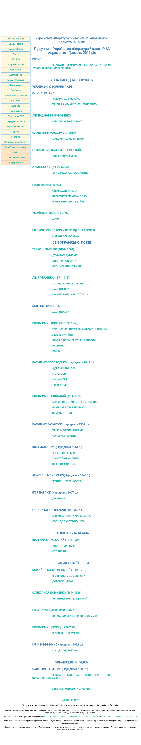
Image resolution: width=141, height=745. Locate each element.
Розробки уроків (16, 64)
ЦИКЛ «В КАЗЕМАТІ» (64, 260)
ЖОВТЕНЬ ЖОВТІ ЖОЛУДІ (67, 481)
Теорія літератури (15, 80)
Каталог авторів (16, 38)
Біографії (15, 106)
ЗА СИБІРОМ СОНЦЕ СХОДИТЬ (70, 173)
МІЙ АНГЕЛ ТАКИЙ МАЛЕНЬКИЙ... (72, 515)
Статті (16, 54)
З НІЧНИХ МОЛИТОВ (64, 464)
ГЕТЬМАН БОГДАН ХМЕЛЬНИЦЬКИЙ (56, 150)
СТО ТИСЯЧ (59, 551)
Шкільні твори (16, 44)
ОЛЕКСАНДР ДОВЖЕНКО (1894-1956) (56, 592)
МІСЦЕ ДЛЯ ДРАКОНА (65, 650)
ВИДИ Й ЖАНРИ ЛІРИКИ (66, 266)
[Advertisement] (70, 17)
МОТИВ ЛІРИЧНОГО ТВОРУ (67, 283)
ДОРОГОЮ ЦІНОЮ (62, 581)
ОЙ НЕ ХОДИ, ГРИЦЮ (64, 190)
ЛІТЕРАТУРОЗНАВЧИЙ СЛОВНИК (71, 688)
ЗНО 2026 (15, 59)
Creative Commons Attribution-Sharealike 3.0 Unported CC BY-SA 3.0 (71, 717)
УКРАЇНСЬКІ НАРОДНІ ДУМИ (51, 213)
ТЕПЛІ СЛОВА (60, 384)
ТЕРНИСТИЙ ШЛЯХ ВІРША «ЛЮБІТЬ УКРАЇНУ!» (79, 329)
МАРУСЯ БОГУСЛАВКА (65, 236)
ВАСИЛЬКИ (59, 345)
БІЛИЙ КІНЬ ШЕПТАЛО (65, 633)
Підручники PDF (16, 116)
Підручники (15, 85)
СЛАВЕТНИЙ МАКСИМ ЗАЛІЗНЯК (54, 132)
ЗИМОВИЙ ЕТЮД (62, 413)
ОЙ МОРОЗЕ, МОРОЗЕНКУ (67, 121)
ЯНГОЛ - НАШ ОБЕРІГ (64, 453)
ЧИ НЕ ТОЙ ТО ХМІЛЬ (64, 156)
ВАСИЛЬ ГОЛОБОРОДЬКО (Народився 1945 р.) (63, 362)
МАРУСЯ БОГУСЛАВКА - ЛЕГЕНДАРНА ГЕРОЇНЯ (63, 230)
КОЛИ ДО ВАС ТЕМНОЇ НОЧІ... (69, 521)
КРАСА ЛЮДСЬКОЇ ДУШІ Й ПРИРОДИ (74, 340)
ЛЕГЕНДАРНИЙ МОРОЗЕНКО (51, 115)
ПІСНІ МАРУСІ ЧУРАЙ (46, 184)
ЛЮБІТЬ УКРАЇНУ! (62, 334)
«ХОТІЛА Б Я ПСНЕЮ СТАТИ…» (70, 294)
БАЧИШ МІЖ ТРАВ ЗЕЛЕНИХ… (69, 407)
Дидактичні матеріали (16, 95)
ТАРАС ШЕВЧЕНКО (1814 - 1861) (53, 249)
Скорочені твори (16, 49)
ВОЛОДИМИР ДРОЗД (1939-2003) (54, 627)
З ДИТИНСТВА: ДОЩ (64, 368)
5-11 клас (15, 100)
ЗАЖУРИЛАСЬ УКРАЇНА (66, 98)
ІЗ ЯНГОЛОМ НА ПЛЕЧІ (65, 458)
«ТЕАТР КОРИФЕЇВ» (63, 545)
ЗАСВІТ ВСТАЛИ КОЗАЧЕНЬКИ (70, 196)
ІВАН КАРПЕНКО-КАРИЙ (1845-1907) (56, 540)
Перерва (15, 131)
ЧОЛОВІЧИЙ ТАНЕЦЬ (64, 435)
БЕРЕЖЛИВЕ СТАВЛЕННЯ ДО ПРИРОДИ (75, 402)
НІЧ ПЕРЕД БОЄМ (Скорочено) (69, 598)
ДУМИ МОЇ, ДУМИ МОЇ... (66, 255)
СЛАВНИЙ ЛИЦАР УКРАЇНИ (50, 167)
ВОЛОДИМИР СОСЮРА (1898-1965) (55, 323)
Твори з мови (15, 111)
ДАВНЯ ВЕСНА (60, 289)
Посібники (16, 90)
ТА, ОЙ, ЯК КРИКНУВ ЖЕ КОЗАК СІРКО (74, 104)
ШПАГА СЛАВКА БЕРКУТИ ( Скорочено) (75, 616)
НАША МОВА (59, 379)
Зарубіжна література (15, 147)
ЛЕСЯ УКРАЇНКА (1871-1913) (50, 277)
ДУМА (55, 218)
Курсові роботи (70, 699)
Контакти (15, 137)
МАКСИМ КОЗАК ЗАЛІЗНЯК (68, 138)
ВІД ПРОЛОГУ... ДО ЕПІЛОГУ (68, 575)
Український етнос (16, 126)
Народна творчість (15, 121)
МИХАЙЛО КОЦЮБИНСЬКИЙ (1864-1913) (59, 570)
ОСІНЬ (56, 351)
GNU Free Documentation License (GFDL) (120, 717)
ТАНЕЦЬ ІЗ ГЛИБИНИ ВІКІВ (67, 430)
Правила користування (15, 142)
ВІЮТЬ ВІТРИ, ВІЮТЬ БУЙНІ (68, 201)
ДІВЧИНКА (58, 498)
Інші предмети (16, 162)
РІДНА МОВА (59, 373)
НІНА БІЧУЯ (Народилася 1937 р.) (54, 610)
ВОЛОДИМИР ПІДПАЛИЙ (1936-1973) (56, 396)
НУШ (15, 152)
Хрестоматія (16, 69)
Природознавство (16, 157)
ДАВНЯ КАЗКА (60, 311)
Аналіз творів (15, 75)
